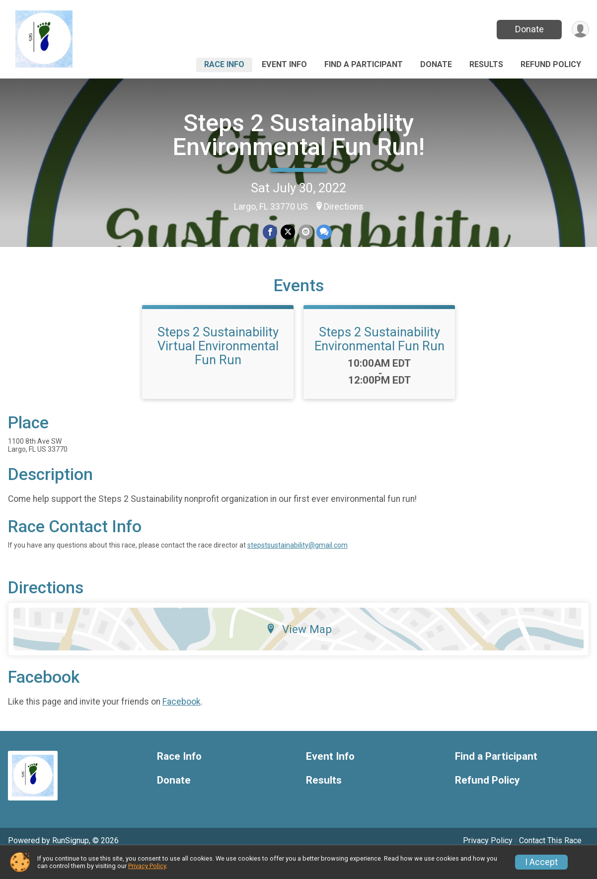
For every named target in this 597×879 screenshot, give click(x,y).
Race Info (224, 64)
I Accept (541, 862)
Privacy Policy (147, 866)
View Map (299, 649)
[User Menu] (580, 29)
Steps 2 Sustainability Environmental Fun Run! (299, 135)
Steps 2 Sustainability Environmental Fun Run (379, 359)
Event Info (284, 64)
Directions (344, 207)
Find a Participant (363, 64)
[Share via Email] (305, 232)
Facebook (181, 722)
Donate (528, 29)
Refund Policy (551, 64)
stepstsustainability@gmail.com (297, 565)
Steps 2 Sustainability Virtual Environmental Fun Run (218, 366)
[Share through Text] (323, 232)
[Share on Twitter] (288, 232)
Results (486, 64)
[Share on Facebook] (270, 232)
